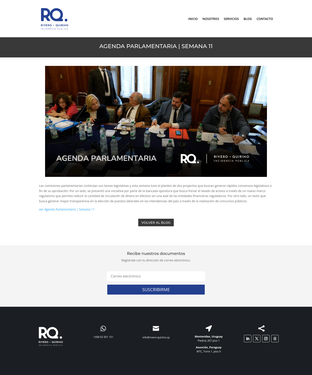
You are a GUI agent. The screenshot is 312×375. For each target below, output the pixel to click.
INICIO (193, 19)
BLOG (248, 19)
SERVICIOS (231, 19)
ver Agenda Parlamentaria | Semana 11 (67, 209)
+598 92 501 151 (103, 337)
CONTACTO (265, 19)
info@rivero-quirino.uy (156, 337)
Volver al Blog (156, 222)
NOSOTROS (211, 19)
